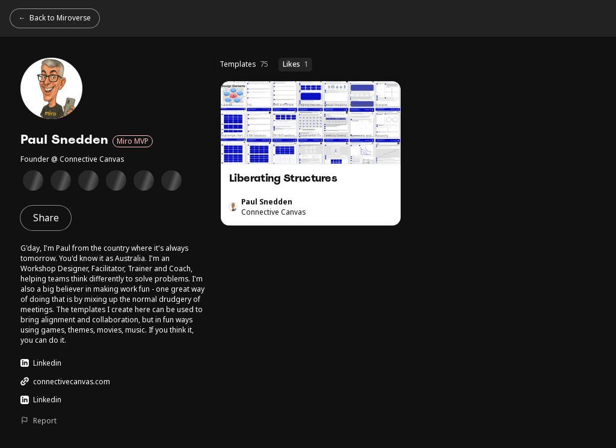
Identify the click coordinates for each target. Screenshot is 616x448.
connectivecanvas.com (64, 381)
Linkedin (40, 362)
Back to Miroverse (60, 17)
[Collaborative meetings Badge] (143, 180)
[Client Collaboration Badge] (171, 180)
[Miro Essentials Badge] (32, 180)
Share (46, 218)
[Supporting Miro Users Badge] (88, 180)
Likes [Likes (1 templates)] (296, 64)
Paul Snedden (266, 201)
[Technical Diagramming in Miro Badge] (60, 180)
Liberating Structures (311, 153)
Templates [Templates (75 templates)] (244, 64)
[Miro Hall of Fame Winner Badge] (115, 180)
